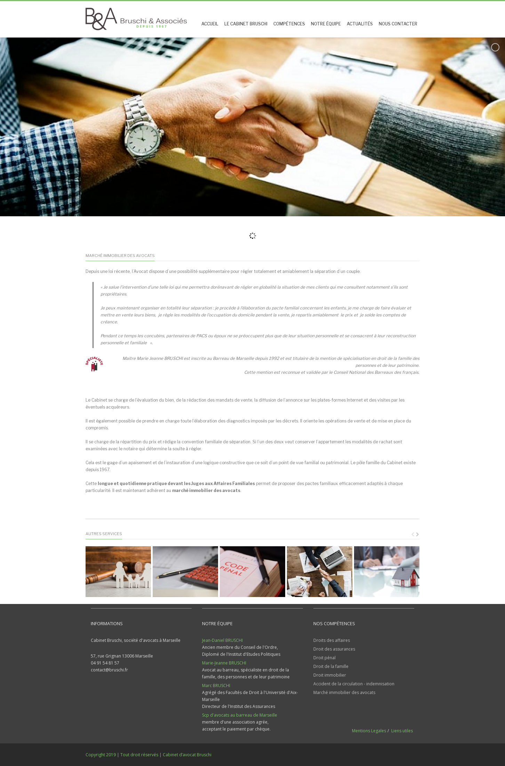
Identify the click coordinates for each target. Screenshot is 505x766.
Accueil (209, 23)
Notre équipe (326, 23)
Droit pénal (324, 658)
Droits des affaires (331, 640)
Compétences (289, 23)
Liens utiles (402, 731)
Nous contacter (398, 23)
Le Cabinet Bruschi (245, 23)
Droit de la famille (330, 666)
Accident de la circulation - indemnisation (353, 684)
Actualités (360, 23)
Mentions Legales (369, 731)
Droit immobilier (329, 675)
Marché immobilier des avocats (344, 692)
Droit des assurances (334, 649)
